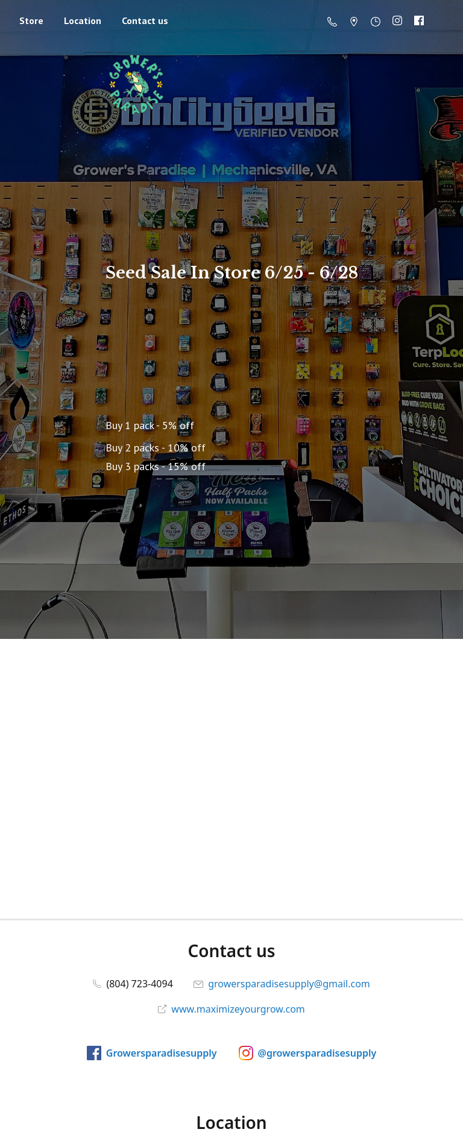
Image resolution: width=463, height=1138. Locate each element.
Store (31, 20)
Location (82, 20)
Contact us (145, 20)
